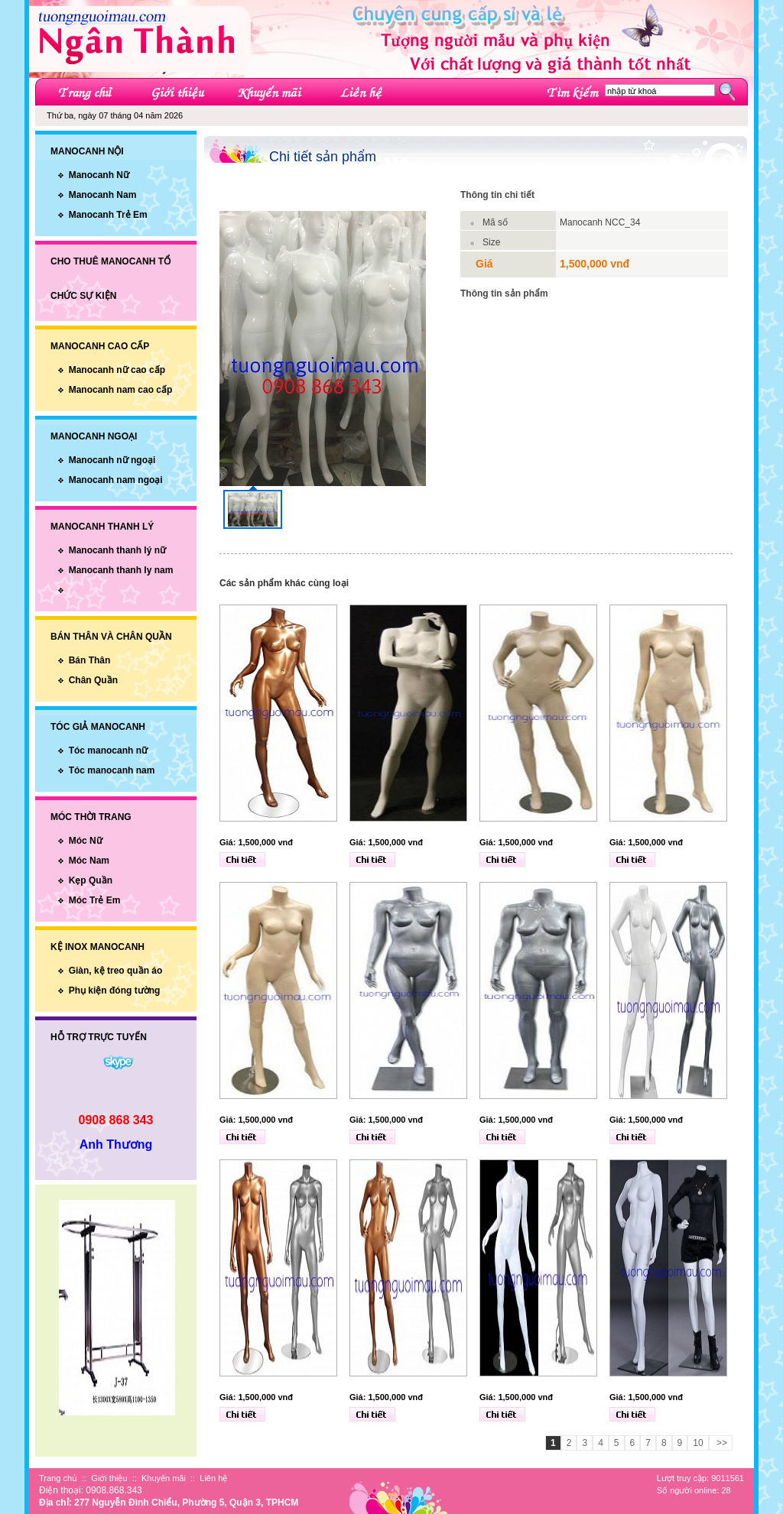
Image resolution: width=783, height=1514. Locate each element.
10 (698, 1443)
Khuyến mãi (163, 1478)
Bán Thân (90, 660)
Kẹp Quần (90, 880)
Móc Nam (89, 860)
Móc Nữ (85, 840)
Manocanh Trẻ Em (108, 214)
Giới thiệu (109, 1478)
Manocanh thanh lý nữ (117, 550)
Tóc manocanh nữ (108, 750)
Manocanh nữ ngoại (112, 460)
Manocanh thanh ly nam (121, 570)
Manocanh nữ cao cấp (117, 370)
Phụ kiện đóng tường (115, 990)
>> (720, 1443)
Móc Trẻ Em (95, 900)
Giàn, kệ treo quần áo (116, 970)
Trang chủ (58, 1478)
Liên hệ (213, 1478)
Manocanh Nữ (99, 175)
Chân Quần (93, 680)
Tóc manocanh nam (112, 770)
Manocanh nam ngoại (116, 480)
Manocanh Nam (103, 195)
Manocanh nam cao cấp (121, 389)
